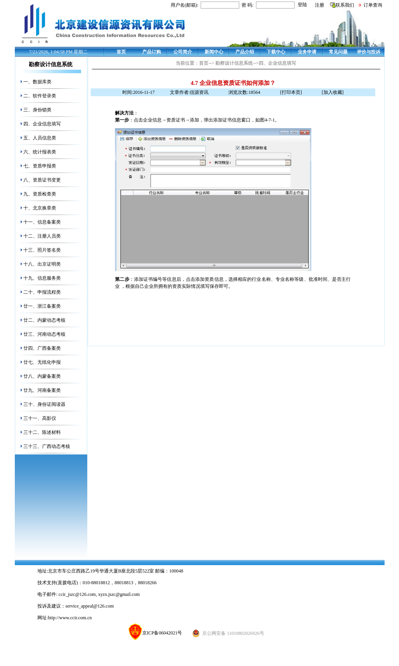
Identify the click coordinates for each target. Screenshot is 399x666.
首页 (121, 52)
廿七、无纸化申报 (42, 362)
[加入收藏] (333, 92)
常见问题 (338, 52)
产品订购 (151, 52)
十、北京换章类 (39, 208)
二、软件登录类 (39, 96)
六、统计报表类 (39, 152)
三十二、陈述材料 (42, 432)
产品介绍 (244, 52)
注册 (319, 5)
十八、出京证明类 (42, 264)
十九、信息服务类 (42, 278)
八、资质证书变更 (42, 180)
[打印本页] (291, 92)
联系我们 (344, 5)
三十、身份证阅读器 (44, 404)
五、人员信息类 (39, 138)
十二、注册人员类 (42, 236)
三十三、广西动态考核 (46, 446)
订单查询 (373, 5)
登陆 (302, 4)
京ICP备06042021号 (155, 633)
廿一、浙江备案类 (42, 306)
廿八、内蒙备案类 (42, 376)
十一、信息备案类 (42, 222)
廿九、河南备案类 (42, 390)
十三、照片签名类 (42, 250)
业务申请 (307, 52)
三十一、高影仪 (39, 418)
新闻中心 (214, 52)
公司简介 (182, 52)
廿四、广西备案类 (42, 348)
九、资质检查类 (39, 194)
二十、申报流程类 (42, 292)
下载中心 (276, 52)
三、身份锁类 (37, 110)
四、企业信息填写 (42, 124)
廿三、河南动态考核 (44, 334)
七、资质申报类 (39, 166)
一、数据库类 (37, 82)
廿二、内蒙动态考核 (44, 320)
